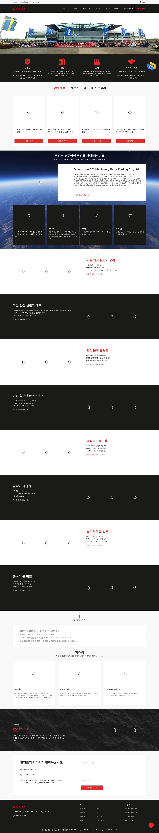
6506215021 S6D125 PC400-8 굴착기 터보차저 (38, 634)
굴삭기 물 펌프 (22, 576)
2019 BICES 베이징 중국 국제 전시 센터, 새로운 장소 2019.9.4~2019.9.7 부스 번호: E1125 (123, 694)
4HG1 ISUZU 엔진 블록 (93, 265)
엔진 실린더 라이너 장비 (28, 395)
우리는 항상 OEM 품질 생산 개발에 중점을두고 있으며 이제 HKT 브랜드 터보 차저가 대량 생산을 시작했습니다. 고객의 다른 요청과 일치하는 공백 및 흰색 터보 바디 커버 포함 (34, 695)
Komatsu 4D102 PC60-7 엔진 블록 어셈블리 (96, 131)
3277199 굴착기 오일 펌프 (95, 536)
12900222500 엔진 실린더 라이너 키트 (25, 406)
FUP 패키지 (64, 689)
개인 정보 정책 (101, 820)
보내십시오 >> (92, 788)
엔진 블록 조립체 (97, 350)
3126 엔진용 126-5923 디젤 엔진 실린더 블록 (29, 131)
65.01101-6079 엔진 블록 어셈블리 (97, 360)
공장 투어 (82, 812)
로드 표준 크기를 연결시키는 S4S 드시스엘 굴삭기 (102, 270)
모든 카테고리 (129, 820)
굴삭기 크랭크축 (97, 441)
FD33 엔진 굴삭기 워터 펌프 (22, 584)
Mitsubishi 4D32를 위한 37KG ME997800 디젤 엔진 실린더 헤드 (60, 131)
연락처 (81, 820)
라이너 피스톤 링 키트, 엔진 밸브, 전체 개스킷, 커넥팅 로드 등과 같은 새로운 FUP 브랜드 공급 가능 (79, 694)
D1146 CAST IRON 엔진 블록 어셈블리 (98, 358)
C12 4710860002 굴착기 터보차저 (24, 493)
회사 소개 (82, 808)
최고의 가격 (28, 141)
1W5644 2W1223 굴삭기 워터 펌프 (24, 581)
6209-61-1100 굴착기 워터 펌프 (23, 586)
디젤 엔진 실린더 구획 (100, 260)
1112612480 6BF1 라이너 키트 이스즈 (25, 401)
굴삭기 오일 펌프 (97, 531)
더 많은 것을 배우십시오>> (82, 195)
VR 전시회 (126, 8)
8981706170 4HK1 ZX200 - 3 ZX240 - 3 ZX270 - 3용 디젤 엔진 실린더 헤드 (48, 641)
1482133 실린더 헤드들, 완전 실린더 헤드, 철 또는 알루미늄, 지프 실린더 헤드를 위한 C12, (42, 310)
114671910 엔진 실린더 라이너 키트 (24, 403)
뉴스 (98, 808)
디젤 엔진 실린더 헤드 (27, 305)
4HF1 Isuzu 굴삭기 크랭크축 (95, 451)
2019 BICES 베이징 (113, 689)
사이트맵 (99, 816)
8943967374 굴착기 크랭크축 (96, 448)
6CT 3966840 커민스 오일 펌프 (96, 539)
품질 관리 (82, 816)
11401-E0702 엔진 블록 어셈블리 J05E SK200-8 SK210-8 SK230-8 (45, 638)
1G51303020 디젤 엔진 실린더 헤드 (24, 315)
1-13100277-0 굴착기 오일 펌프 (96, 541)
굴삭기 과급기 (22, 486)
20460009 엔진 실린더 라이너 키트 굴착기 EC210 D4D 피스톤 (130, 131)
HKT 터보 (18, 689)
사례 (98, 812)
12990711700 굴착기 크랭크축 (96, 446)
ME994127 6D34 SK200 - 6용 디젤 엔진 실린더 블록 (39, 631)
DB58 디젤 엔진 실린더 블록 (95, 267)
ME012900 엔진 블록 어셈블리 (96, 355)
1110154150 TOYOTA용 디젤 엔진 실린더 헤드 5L (29, 313)
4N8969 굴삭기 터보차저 (21, 496)
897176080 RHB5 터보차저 (22, 491)
